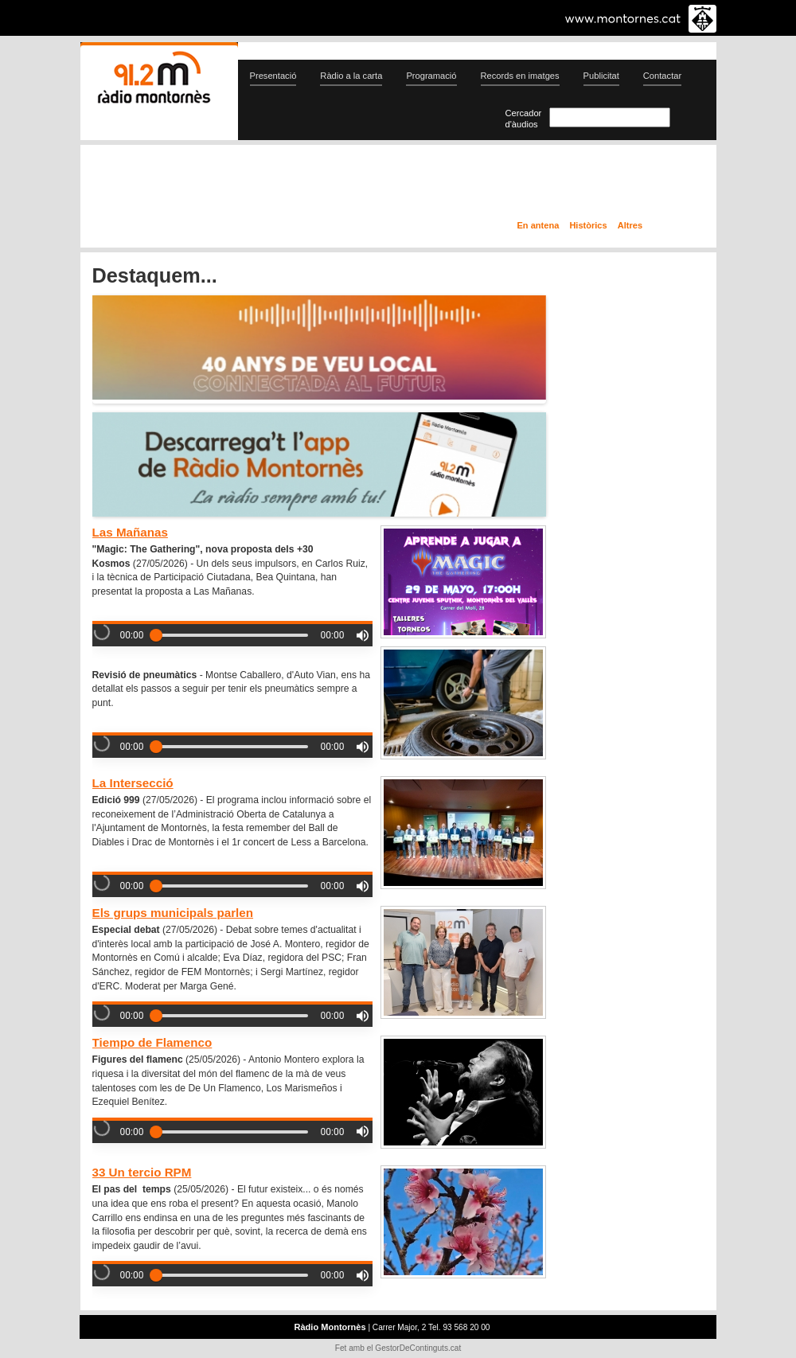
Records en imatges (520, 75)
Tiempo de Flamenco (152, 1042)
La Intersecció (133, 783)
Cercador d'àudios (523, 118)
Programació (431, 75)
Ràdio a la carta (351, 75)
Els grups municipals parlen (173, 912)
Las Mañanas (130, 532)
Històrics (588, 225)
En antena (538, 225)
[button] (363, 636)
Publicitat (601, 75)
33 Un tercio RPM (142, 1172)
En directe (250, 185)
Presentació (273, 75)
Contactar (662, 75)
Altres (630, 225)
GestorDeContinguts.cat (418, 1348)
